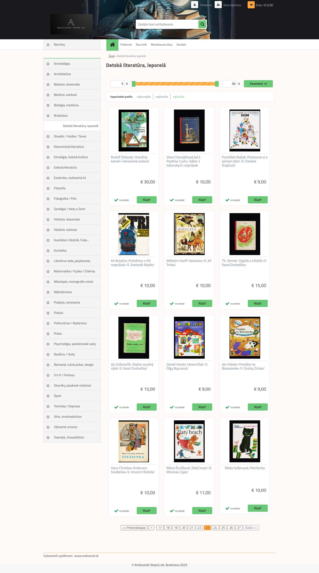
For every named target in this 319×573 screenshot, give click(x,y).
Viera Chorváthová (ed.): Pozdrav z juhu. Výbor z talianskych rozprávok (183, 161)
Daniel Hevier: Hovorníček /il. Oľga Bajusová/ (187, 366)
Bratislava (61, 115)
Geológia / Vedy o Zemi (69, 208)
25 (223, 527)
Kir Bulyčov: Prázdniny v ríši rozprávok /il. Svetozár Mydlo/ (132, 263)
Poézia (58, 312)
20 (183, 527)
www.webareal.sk (86, 555)
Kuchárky (60, 250)
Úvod (111, 56)
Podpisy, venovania (67, 302)
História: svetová (65, 229)
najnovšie (178, 96)
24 (215, 527)
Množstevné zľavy (162, 44)
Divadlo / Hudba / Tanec (70, 136)
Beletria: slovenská (67, 84)
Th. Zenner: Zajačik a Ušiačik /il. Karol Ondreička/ (244, 263)
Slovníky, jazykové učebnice (72, 385)
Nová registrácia (231, 5)
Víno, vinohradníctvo (68, 416)
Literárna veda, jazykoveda (72, 260)
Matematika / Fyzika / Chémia (74, 271)
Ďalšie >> (251, 527)
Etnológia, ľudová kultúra (71, 156)
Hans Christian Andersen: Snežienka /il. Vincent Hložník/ (133, 470)
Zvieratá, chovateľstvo (69, 437)
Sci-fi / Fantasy (64, 375)
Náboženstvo (63, 291)
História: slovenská (67, 219)
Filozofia (60, 188)
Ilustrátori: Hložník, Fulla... (71, 240)
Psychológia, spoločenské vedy (75, 343)
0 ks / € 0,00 (264, 5)
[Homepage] (113, 44)
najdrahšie (162, 96)
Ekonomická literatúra (69, 146)
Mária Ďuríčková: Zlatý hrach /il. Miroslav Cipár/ (189, 470)
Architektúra (62, 73)
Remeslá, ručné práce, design (74, 364)
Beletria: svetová (65, 94)
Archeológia (62, 63)
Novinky (59, 44)
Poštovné (126, 44)
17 (160, 527)
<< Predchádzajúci (134, 527)
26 (231, 527)
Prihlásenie (204, 5)
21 (191, 527)
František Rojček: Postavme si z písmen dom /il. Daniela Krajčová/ (245, 161)
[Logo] (71, 24)
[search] (202, 24)
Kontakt (181, 44)
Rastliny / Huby (64, 354)
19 (176, 527)
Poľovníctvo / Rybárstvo (70, 323)
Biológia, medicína (66, 105)
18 (168, 527)
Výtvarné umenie (65, 426)
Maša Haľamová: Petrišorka (245, 468)
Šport (57, 395)
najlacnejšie (144, 96)
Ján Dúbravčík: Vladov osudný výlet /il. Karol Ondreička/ (132, 366)
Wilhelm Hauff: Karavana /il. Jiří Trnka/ (188, 263)
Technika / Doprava (67, 406)
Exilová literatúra (65, 167)
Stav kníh (141, 44)
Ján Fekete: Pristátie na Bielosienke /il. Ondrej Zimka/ (243, 366)
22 (199, 527)
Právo (58, 333)
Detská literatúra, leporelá (80, 125)
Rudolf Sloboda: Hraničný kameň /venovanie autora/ (130, 159)
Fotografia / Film (65, 198)
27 (239, 527)
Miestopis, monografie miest (73, 281)
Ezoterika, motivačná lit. (70, 177)
